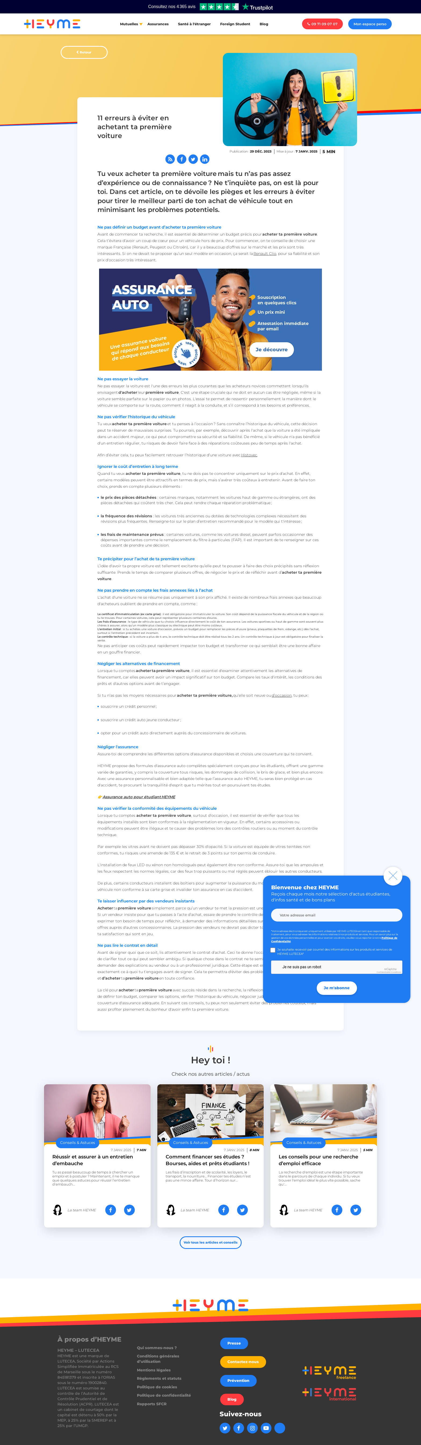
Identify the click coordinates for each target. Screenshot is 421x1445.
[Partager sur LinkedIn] (204, 159)
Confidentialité (383, 972)
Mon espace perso (370, 24)
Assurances (158, 24)
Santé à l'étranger (194, 24)
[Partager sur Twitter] (193, 159)
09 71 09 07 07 (322, 24)
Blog (264, 24)
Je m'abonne (337, 987)
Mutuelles (129, 24)
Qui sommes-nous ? (157, 1347)
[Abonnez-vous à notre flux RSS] (170, 159)
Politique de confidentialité (164, 1395)
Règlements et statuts (159, 1378)
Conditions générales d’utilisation (158, 1359)
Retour (85, 52)
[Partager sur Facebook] (181, 159)
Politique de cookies (157, 1387)
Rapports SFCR (151, 1403)
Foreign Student (235, 24)
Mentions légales (154, 1370)
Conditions (396, 972)
